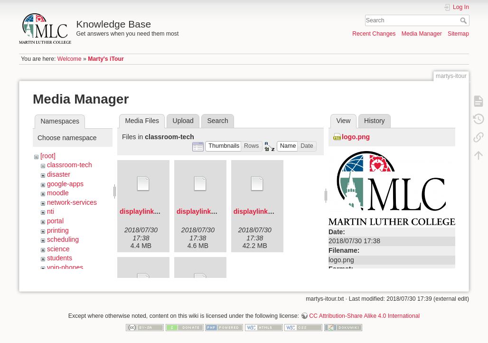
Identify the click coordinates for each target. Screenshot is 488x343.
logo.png (356, 137)
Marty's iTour (106, 59)
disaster (58, 174)
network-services (72, 202)
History (374, 120)
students (59, 258)
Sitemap (458, 33)
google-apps (65, 184)
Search (464, 20)
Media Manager (422, 33)
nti (50, 211)
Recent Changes (373, 33)
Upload (183, 120)
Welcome (69, 59)
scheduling (63, 239)
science (58, 249)
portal (55, 221)
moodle (58, 193)
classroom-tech (69, 165)
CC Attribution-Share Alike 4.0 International (364, 311)
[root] (48, 156)
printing (58, 230)
